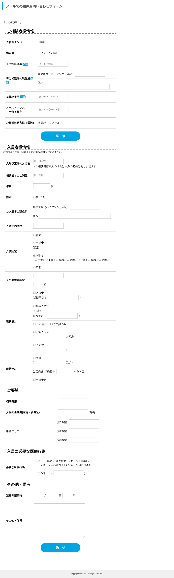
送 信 (60, 136)
